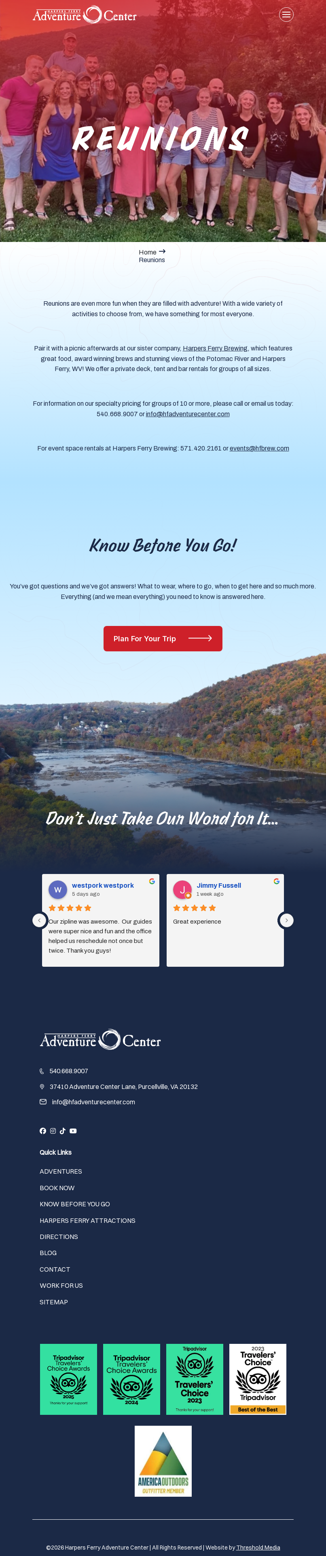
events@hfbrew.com (259, 448)
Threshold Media (258, 1547)
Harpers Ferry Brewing (215, 348)
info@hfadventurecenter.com (188, 414)
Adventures (61, 1171)
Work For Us (61, 1285)
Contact (55, 1269)
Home (148, 252)
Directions (59, 1237)
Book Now (57, 1188)
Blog (48, 1253)
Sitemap (54, 1302)
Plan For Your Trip (146, 638)
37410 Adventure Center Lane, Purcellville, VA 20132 (124, 1087)
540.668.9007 (68, 1071)
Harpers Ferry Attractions (87, 1220)
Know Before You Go (75, 1204)
